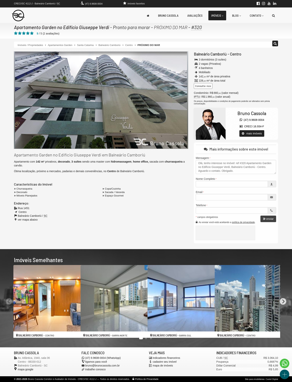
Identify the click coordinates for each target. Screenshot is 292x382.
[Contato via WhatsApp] (284, 363)
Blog (236, 15)
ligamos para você (96, 361)
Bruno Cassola (168, 15)
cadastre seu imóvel (165, 361)
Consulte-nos (203, 86)
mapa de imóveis (163, 365)
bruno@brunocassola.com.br (102, 365)
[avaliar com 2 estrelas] (20, 33)
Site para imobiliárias (254, 379)
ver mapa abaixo (28, 219)
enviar (268, 218)
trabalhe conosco (95, 369)
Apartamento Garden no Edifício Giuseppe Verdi (62, 27)
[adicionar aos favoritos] (73, 331)
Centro (235, 54)
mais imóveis (252, 133)
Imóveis (217, 15)
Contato (256, 15)
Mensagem (202, 158)
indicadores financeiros (166, 357)
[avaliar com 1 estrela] (16, 33)
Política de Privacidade (146, 379)
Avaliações (194, 15)
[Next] (283, 301)
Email (199, 192)
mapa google (25, 369)
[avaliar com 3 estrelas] (24, 33)
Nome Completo (205, 178)
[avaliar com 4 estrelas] (28, 33)
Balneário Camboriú (210, 54)
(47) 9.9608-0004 (94, 3)
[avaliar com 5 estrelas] (32, 33)
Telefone (201, 205)
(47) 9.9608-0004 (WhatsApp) (103, 357)
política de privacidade (243, 222)
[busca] (273, 15)
